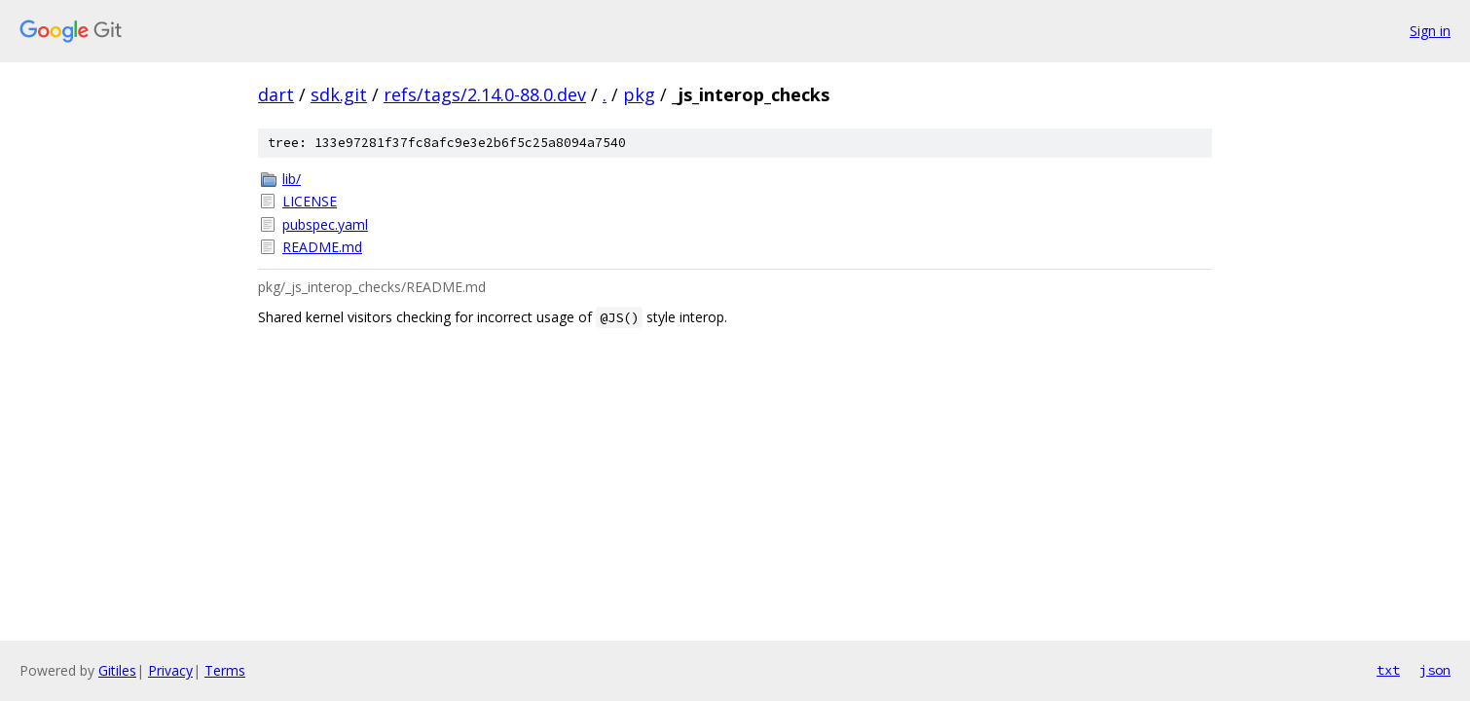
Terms (224, 670)
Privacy (170, 670)
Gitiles (117, 670)
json (1435, 670)
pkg (639, 94)
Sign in (1430, 30)
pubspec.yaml (325, 224)
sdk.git (339, 94)
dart (276, 94)
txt (1388, 670)
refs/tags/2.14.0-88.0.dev (485, 94)
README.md (322, 247)
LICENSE (309, 201)
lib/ (291, 178)
